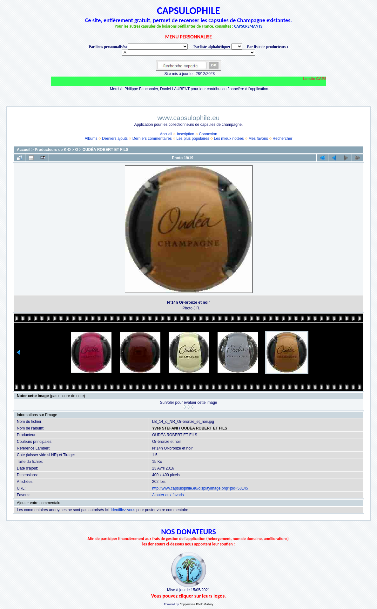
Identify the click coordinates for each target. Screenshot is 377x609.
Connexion (208, 134)
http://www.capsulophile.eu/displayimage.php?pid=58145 (200, 488)
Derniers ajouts (115, 138)
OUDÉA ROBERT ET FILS (105, 149)
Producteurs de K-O (53, 149)
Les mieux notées (229, 138)
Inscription (185, 134)
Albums (91, 138)
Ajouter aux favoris (168, 495)
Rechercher (282, 138)
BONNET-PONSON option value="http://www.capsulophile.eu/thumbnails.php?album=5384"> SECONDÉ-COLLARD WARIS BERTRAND (188, 53)
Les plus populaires (192, 138)
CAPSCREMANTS (248, 26)
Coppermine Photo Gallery (196, 604)
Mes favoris (258, 138)
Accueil (166, 134)
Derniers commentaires (152, 138)
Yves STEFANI (165, 428)
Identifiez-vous (123, 510)
